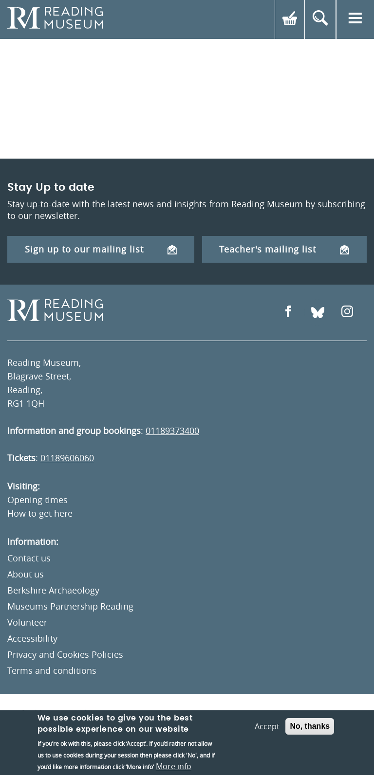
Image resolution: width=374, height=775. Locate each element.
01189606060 (67, 458)
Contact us (29, 558)
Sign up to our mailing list (101, 249)
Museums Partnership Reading (70, 606)
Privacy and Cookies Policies (65, 654)
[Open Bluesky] (317, 312)
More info (173, 766)
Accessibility (32, 638)
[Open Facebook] (288, 312)
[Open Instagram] (347, 312)
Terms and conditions (51, 670)
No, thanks (310, 726)
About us (25, 574)
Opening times (37, 499)
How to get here (40, 513)
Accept (267, 726)
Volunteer (27, 622)
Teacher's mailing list (284, 249)
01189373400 (172, 430)
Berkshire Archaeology (53, 590)
